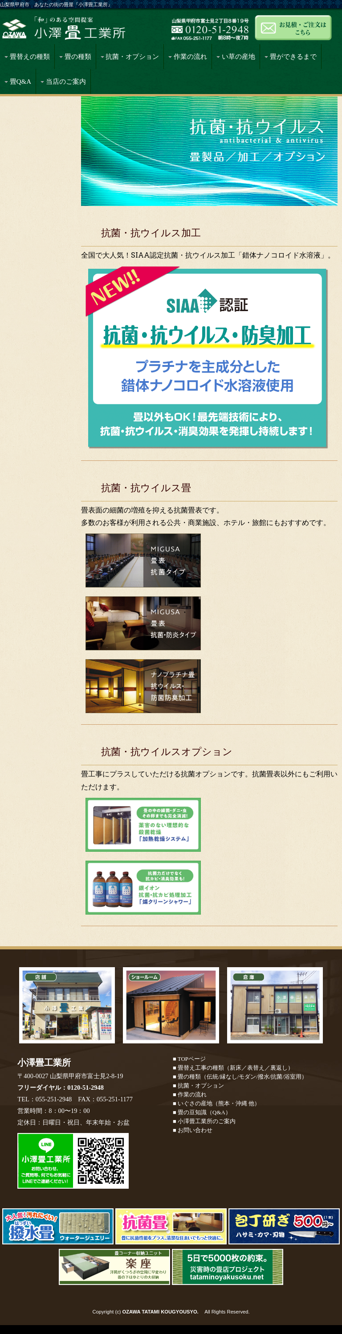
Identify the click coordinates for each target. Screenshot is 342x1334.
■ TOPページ (189, 1058)
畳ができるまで (291, 56)
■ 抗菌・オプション (198, 1085)
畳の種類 (75, 56)
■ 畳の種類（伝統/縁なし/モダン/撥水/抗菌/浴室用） (240, 1076)
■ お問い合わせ (192, 1130)
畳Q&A (17, 81)
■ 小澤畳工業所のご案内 (204, 1121)
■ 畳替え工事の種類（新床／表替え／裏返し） (233, 1067)
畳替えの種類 (27, 56)
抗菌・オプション (130, 56)
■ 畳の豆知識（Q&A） (202, 1112)
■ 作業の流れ (190, 1094)
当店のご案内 (63, 81)
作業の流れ (187, 56)
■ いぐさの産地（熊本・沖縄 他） (216, 1103)
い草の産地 (235, 56)
